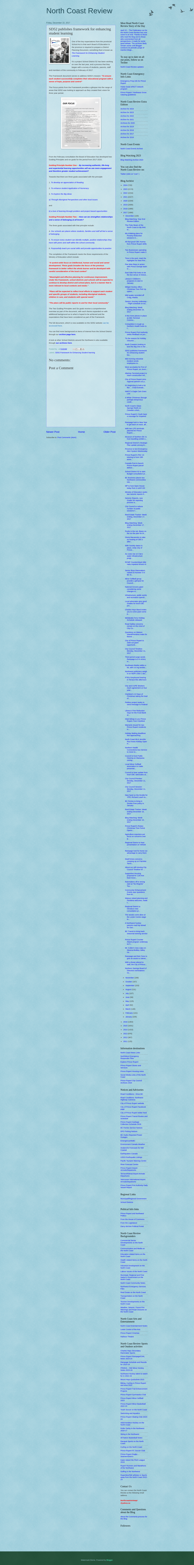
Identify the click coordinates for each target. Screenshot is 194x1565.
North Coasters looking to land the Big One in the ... (136, 345)
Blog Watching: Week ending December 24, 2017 (134, 309)
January (128, 1017)
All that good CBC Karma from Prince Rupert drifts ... (136, 244)
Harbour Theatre (127, 1337)
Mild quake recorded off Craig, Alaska (134, 296)
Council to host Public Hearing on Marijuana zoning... (134, 758)
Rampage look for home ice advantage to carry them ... (136, 853)
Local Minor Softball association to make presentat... (134, 766)
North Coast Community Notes (133, 1283)
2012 (125, 1037)
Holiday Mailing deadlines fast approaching (135, 734)
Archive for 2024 (127, 109)
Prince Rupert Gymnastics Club (133, 1395)
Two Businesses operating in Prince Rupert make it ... (135, 252)
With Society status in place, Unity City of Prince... (134, 548)
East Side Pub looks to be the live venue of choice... (136, 274)
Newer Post (52, 431)
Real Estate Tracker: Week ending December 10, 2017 (136, 811)
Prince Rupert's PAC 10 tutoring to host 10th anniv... (134, 457)
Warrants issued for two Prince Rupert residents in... (135, 727)
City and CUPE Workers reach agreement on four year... (136, 688)
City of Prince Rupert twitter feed (134, 1113)
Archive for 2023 (127, 112)
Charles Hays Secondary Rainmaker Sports (131, 1352)
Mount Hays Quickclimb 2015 (132, 1380)
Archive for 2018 (127, 130)
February (129, 1013)
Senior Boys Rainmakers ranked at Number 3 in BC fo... (135, 572)
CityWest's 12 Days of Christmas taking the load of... (136, 696)
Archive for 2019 (127, 127)
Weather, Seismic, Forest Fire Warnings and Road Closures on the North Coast (134, 1309)
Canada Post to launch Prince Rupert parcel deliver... (134, 465)
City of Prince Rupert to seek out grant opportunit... (134, 643)
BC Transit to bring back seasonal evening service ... (136, 933)
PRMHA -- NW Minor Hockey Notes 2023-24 (132, 1369)
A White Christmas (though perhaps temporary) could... (136, 400)
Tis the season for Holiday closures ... (135, 339)
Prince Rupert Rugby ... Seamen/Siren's (130, 1455)
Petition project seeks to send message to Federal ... (136, 704)
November (129, 978)
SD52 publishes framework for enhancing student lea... (136, 353)
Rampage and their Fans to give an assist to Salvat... (136, 957)
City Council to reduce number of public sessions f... (134, 508)
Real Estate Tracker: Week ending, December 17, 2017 (136, 517)
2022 (125, 193)
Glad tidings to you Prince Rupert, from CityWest (135, 720)
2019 (125, 205)
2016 (125, 1022)
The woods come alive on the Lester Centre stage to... (135, 917)
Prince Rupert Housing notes (132, 1071)
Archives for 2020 (128, 123)
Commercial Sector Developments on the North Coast (132, 1242)
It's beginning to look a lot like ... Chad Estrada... (135, 386)
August (128, 989)
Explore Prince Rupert (129, 1062)
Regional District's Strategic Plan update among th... (136, 444)
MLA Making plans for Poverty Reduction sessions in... (134, 235)
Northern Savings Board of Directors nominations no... (135, 970)
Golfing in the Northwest (130, 1472)
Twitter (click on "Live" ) (130, 174)
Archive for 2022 (127, 116)
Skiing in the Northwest (130, 1434)
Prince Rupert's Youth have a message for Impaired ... (136, 416)
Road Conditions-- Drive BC (132, 1094)
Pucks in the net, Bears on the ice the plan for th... (135, 532)
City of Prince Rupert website (132, 1103)
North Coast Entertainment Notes (134, 1326)
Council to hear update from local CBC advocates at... (136, 773)
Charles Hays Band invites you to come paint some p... (135, 612)
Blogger (109, 1560)
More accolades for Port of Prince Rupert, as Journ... (136, 368)
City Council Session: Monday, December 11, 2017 (135, 789)
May (127, 1001)
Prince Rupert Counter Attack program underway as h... (136, 942)
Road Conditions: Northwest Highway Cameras (132, 1099)
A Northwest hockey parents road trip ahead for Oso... (135, 925)
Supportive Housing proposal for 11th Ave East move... (134, 876)
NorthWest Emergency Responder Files (130, 1057)
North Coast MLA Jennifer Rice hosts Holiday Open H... (136, 741)
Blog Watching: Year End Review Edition (135, 220)
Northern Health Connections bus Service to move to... (136, 750)
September (130, 986)
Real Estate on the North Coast (133, 1292)
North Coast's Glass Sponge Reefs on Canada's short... (133, 408)
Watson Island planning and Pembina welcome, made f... (136, 900)
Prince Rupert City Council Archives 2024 (131, 1082)
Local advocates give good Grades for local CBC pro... (136, 603)
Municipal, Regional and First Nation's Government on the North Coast (132, 1277)
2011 (125, 1041)
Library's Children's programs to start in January (134, 281)
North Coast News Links (130, 1053)
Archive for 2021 (127, 120)
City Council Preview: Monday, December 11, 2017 (135, 781)
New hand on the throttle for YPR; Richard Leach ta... (136, 796)
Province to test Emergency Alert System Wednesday (136, 450)
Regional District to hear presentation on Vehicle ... (135, 845)
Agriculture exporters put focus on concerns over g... (135, 836)
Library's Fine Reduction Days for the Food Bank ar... (135, 713)
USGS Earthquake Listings (131, 1157)
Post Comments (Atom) (66, 437)
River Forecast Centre (129, 1164)
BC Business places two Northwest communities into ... (135, 480)
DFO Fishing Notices (129, 1131)
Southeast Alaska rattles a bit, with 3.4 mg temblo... (136, 666)
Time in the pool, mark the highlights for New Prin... (136, 259)
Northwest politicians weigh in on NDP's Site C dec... (136, 672)
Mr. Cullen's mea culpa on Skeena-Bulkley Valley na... (135, 950)
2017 (125, 213)
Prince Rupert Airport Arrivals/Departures (129, 1169)
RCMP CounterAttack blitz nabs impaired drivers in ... (135, 564)
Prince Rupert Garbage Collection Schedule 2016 (131, 1123)
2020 (125, 201)
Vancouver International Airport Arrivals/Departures (133, 1181)
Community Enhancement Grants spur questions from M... (135, 892)
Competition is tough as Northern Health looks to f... (136, 326)
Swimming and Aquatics (130, 1413)
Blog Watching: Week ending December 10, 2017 (134, 820)
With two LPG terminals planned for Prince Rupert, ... (134, 431)
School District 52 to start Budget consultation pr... (135, 473)
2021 (125, 197)
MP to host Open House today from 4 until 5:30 (135, 487)
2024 (125, 185)
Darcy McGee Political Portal (132, 1226)
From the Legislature (129, 1223)
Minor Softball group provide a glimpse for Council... (134, 581)
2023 (125, 189)
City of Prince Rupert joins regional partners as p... (135, 380)
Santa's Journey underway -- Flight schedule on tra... (136, 302)
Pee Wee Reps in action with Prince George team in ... (136, 266)
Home (81, 431)
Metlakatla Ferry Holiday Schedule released (135, 619)
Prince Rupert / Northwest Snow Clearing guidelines (133, 93)
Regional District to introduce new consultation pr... (132, 909)
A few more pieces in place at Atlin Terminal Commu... (136, 318)
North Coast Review (79, 11)
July (127, 993)
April (127, 1005)
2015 (125, 1026)
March (128, 1009)
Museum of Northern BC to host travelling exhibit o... (136, 438)
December (129, 216)
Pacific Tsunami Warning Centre (133, 1161)
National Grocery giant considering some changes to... (134, 589)
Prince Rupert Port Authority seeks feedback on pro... (136, 333)
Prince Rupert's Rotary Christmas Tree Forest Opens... (135, 828)
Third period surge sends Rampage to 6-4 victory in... (135, 659)
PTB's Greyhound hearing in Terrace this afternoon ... (135, 680)
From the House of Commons (132, 1219)
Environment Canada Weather (133, 1144)
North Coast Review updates (132, 67)
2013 (125, 1034)
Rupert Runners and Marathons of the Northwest (133, 1467)
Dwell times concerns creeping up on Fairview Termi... (135, 861)
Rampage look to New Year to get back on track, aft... (136, 423)
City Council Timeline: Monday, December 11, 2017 (135, 651)
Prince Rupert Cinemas (130, 1333)
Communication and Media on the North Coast (133, 1249)
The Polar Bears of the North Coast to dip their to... (135, 227)
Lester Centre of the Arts (130, 1329)
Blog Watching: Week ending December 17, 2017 (134, 525)
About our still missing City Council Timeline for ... (135, 868)
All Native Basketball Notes (131, 1438)
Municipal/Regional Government (133, 1199)
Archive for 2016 (127, 137)
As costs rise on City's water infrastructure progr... (134, 556)
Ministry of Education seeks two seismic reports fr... (136, 493)
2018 (125, 209)
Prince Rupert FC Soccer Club (133, 1451)
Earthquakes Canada (129, 1154)
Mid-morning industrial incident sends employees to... (134, 361)
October (128, 982)
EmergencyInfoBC (128, 1141)
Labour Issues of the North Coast (134, 1271)
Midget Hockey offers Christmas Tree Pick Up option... (135, 289)
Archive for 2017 (127, 134)
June (127, 997)
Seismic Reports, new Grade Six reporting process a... (134, 500)
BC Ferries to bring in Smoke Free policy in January (134, 803)
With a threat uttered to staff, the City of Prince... (136, 963)
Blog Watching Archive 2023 (132, 160)
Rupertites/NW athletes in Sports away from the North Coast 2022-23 (134, 1477)
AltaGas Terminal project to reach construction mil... (136, 374)
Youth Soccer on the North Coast (134, 1410)
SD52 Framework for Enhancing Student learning (75, 353)
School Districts (127, 1202)
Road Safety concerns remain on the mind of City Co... (135, 626)
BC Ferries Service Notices (131, 1128)
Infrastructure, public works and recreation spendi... (136, 596)
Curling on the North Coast (131, 1447)
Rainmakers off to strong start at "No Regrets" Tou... (135, 884)
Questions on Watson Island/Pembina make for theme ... (136, 634)
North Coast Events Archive (132, 149)
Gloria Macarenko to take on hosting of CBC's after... (135, 539)
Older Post (110, 431)
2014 (125, 1030)
